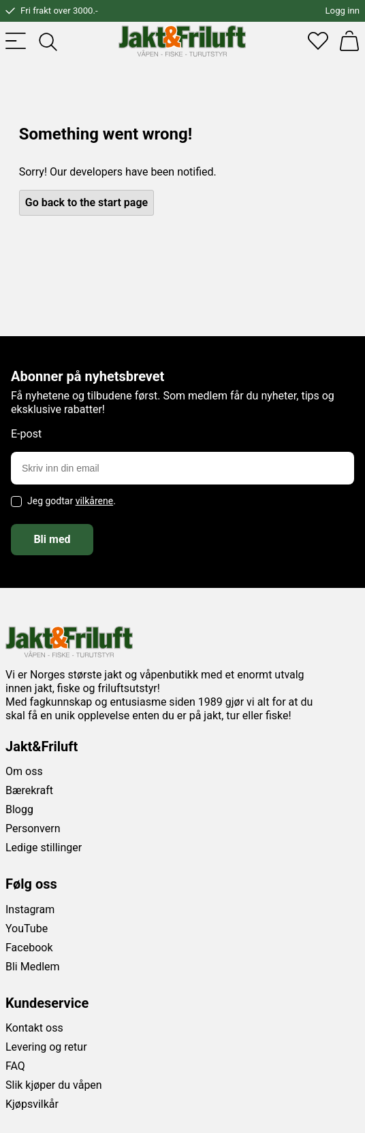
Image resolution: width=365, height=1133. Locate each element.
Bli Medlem (32, 966)
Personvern (33, 828)
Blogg (19, 809)
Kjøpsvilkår (32, 1104)
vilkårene (95, 500)
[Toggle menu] (15, 41)
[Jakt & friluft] (182, 40)
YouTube (26, 928)
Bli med (51, 539)
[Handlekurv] (349, 41)
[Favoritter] (318, 41)
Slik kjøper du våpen (53, 1085)
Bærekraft (29, 790)
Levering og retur (46, 1046)
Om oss (24, 771)
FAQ (15, 1066)
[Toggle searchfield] (47, 41)
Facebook (28, 947)
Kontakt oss (34, 1027)
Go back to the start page (86, 202)
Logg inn (343, 10)
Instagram (29, 909)
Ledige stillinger (43, 847)
